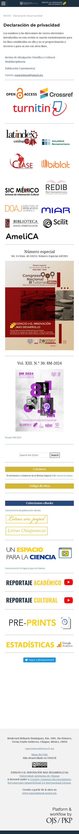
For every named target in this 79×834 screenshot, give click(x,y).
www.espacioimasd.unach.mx (39, 793)
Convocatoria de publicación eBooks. (23, 510)
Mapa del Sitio (39, 754)
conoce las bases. (65, 475)
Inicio (7, 15)
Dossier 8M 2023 (13, 437)
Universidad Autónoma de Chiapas (40, 775)
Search (55, 455)
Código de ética (39, 486)
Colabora (39, 469)
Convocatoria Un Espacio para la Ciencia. (25, 568)
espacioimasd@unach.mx (39, 748)
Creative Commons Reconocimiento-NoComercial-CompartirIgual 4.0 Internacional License (39, 781)
